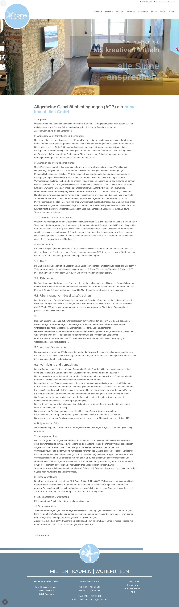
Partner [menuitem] (154, 11)
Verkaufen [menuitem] (120, 11)
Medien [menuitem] (163, 11)
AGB (133, 592)
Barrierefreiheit (133, 588)
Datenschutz (133, 581)
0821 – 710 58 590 (91, 587)
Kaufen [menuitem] (108, 11)
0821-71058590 (147, 2)
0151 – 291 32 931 (92, 596)
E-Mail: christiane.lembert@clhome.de (89, 599)
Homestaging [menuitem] (143, 11)
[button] (5, 602)
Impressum (132, 585)
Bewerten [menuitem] (131, 11)
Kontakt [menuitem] (172, 11)
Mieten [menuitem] (97, 11)
